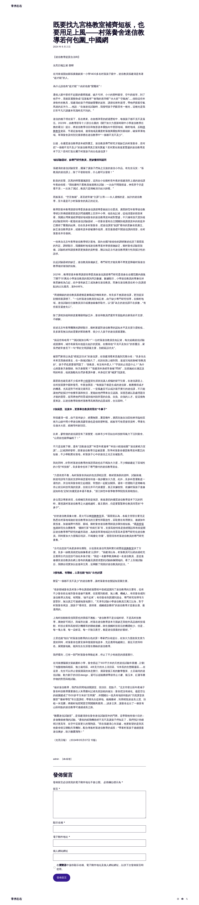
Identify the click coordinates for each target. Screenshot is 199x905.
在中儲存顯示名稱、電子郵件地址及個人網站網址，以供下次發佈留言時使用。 (100, 867)
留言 (56, 788)
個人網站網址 (60, 850)
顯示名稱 (59, 822)
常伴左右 (16, 6)
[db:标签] (66, 759)
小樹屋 (86, 380)
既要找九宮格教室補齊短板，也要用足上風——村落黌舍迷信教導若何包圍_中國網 (98, 32)
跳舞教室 (96, 515)
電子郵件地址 (61, 836)
